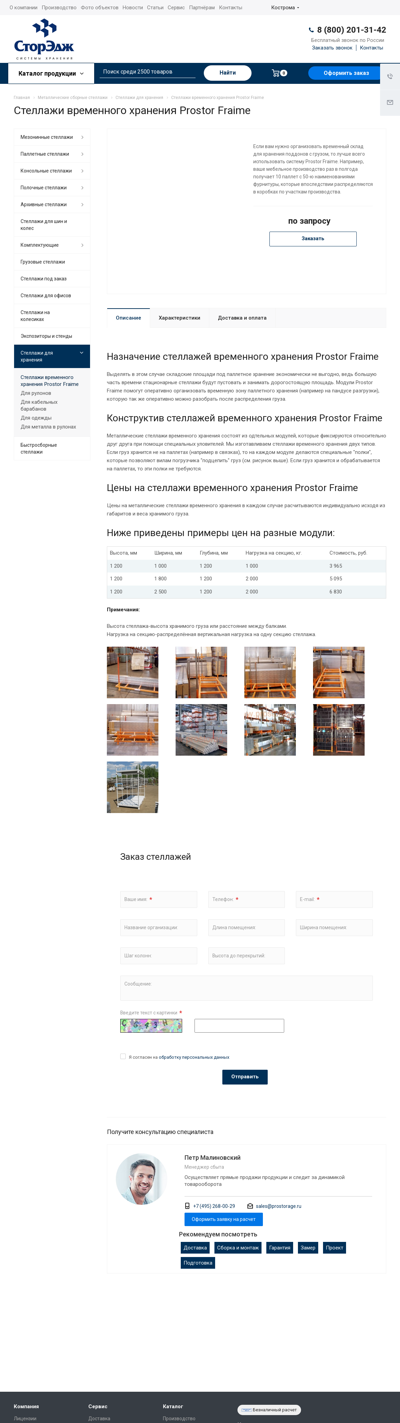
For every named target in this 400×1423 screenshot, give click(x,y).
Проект (334, 1248)
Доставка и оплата (242, 318)
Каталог (173, 1406)
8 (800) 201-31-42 (351, 30)
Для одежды (36, 418)
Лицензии (25, 1418)
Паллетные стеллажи (45, 154)
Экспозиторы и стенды (46, 336)
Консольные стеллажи (46, 171)
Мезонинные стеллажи (47, 137)
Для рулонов (36, 393)
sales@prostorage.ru (278, 1206)
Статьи (155, 7)
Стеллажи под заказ (44, 278)
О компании (23, 7)
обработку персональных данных (194, 1057)
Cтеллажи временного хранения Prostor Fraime (50, 380)
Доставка (195, 1248)
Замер (308, 1248)
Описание (128, 318)
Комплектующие (40, 245)
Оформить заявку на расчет (224, 1219)
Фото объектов (100, 7)
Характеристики (179, 318)
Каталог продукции (51, 73)
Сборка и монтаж (238, 1248)
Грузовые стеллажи (43, 262)
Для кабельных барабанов (39, 405)
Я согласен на (179, 1057)
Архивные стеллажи (44, 204)
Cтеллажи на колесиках (35, 316)
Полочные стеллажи (44, 187)
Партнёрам (202, 7)
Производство (59, 7)
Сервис (176, 7)
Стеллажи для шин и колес (44, 225)
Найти (228, 72)
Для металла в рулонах (48, 427)
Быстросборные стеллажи (39, 448)
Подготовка (198, 1263)
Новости (133, 7)
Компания (26, 1406)
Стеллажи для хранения (37, 356)
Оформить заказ (346, 73)
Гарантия (279, 1248)
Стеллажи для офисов (46, 295)
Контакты (230, 7)
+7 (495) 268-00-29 (214, 1206)
